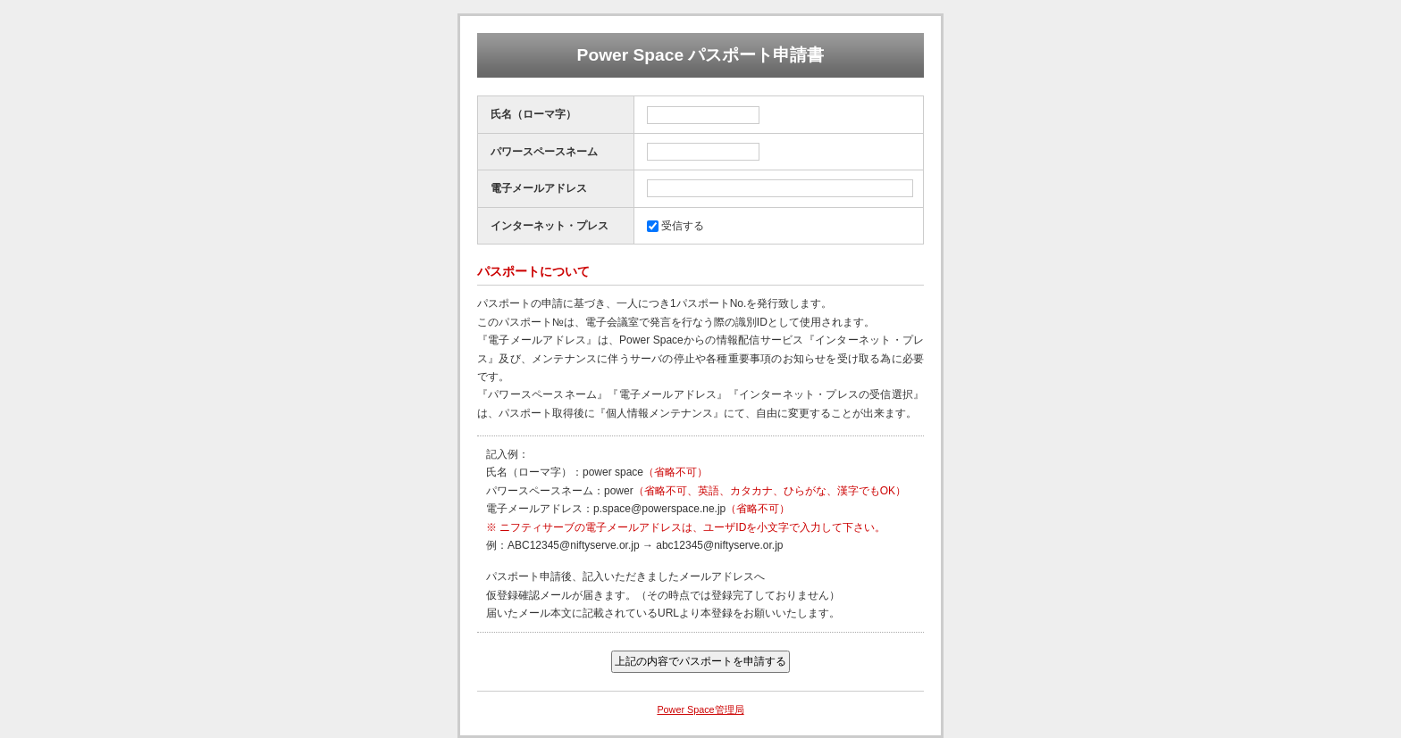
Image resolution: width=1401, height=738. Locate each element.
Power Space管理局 (700, 709)
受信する (682, 226)
